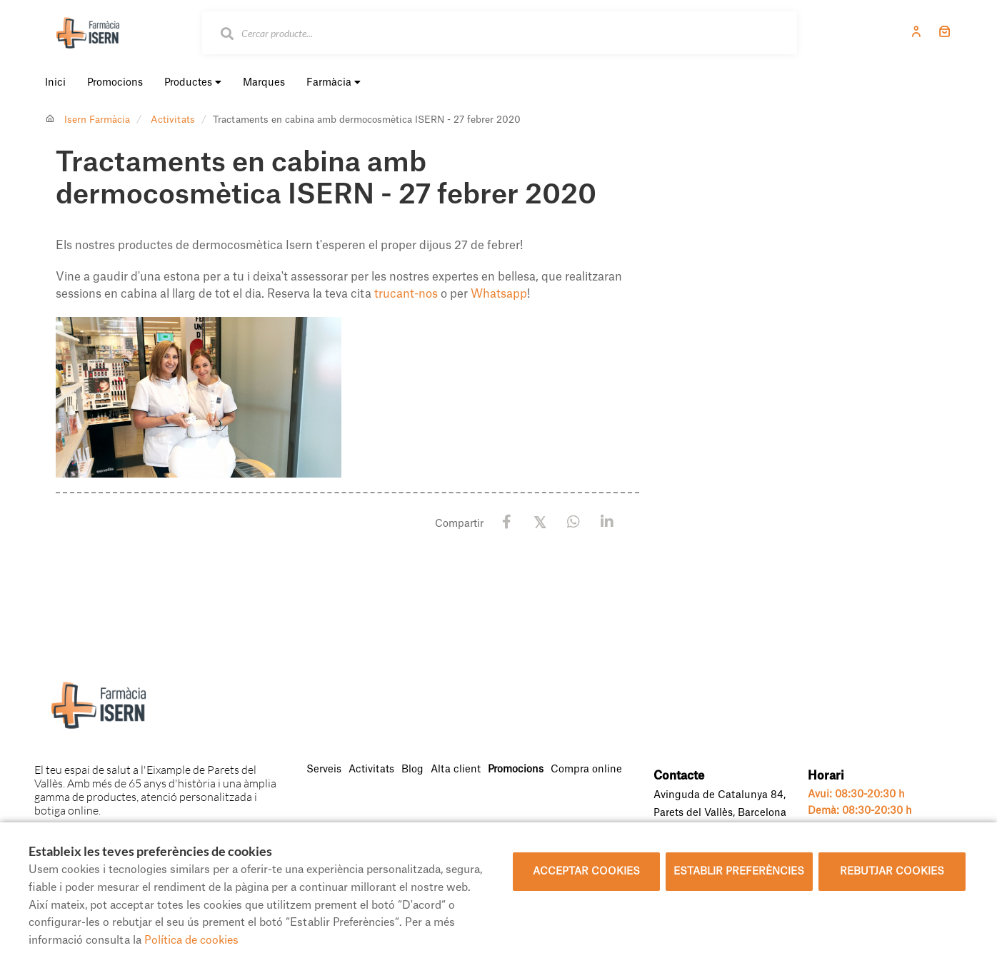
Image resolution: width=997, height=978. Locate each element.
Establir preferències (738, 872)
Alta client (456, 770)
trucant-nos (406, 294)
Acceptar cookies (586, 872)
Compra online (586, 770)
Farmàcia (333, 82)
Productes (192, 82)
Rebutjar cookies (892, 872)
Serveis (323, 770)
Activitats (173, 119)
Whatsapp (499, 294)
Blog (412, 770)
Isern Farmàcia (97, 119)
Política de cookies (191, 940)
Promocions (515, 770)
